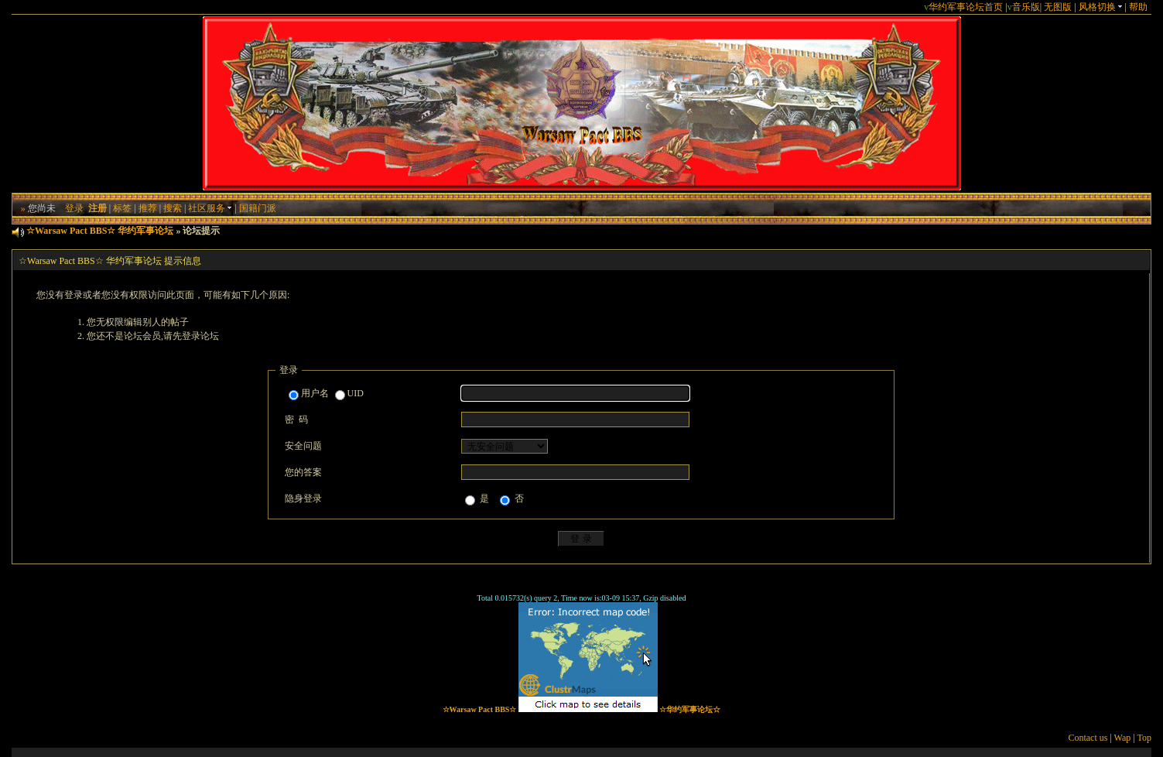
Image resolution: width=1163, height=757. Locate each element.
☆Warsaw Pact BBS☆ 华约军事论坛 (99, 230)
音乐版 (1026, 7)
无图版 (1058, 7)
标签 (122, 208)
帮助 (1138, 7)
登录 (74, 208)
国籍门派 (257, 208)
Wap (1122, 737)
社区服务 (210, 208)
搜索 (172, 208)
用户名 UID (326, 394)
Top (1144, 737)
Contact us (1087, 737)
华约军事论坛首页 (966, 7)
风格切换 (1101, 7)
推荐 (148, 208)
